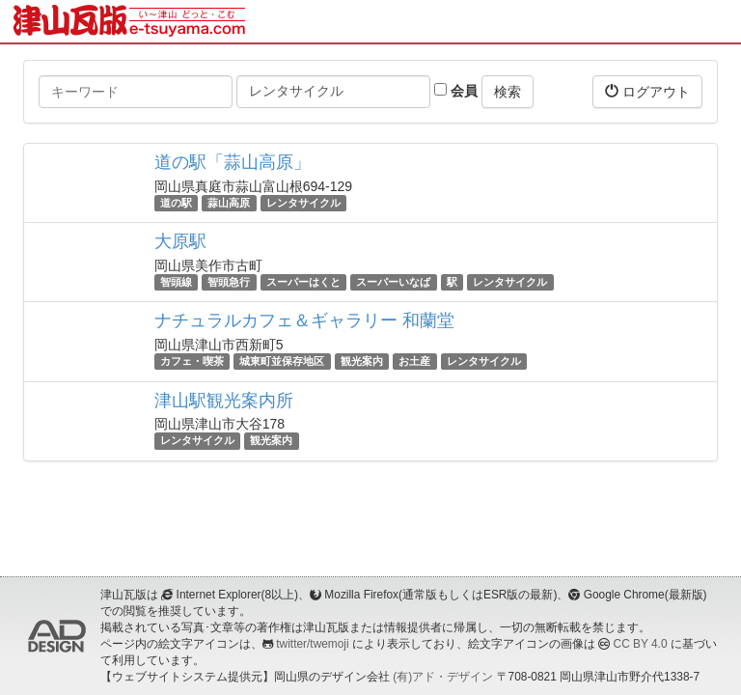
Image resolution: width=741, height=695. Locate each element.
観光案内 (362, 361)
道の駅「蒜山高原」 (232, 162)
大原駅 (180, 241)
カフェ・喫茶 (192, 361)
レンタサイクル (303, 202)
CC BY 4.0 (641, 644)
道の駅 (176, 202)
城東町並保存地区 (281, 361)
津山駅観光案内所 (223, 400)
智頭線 (176, 282)
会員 (456, 90)
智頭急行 (228, 282)
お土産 (414, 361)
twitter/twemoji (312, 644)
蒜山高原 (228, 202)
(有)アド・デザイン (443, 676)
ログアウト (647, 91)
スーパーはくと (303, 282)
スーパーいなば (393, 282)
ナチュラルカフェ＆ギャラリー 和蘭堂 (304, 320)
